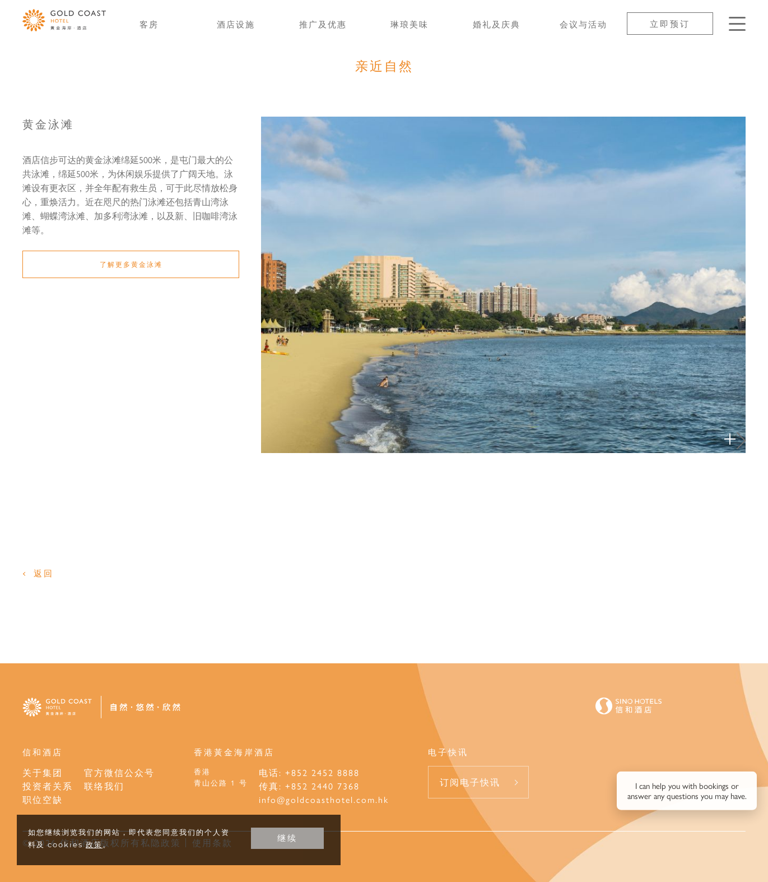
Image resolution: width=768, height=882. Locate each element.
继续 (287, 838)
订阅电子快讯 (470, 781)
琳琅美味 (409, 24)
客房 (149, 24)
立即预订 (670, 23)
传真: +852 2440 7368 (309, 785)
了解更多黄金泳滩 (131, 264)
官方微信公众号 (119, 772)
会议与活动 (583, 24)
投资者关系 (47, 785)
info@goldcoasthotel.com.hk (324, 799)
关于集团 (42, 772)
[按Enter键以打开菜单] (737, 24)
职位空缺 (42, 799)
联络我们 (104, 785)
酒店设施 (236, 24)
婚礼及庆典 (496, 24)
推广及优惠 (323, 24)
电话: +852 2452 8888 (309, 772)
